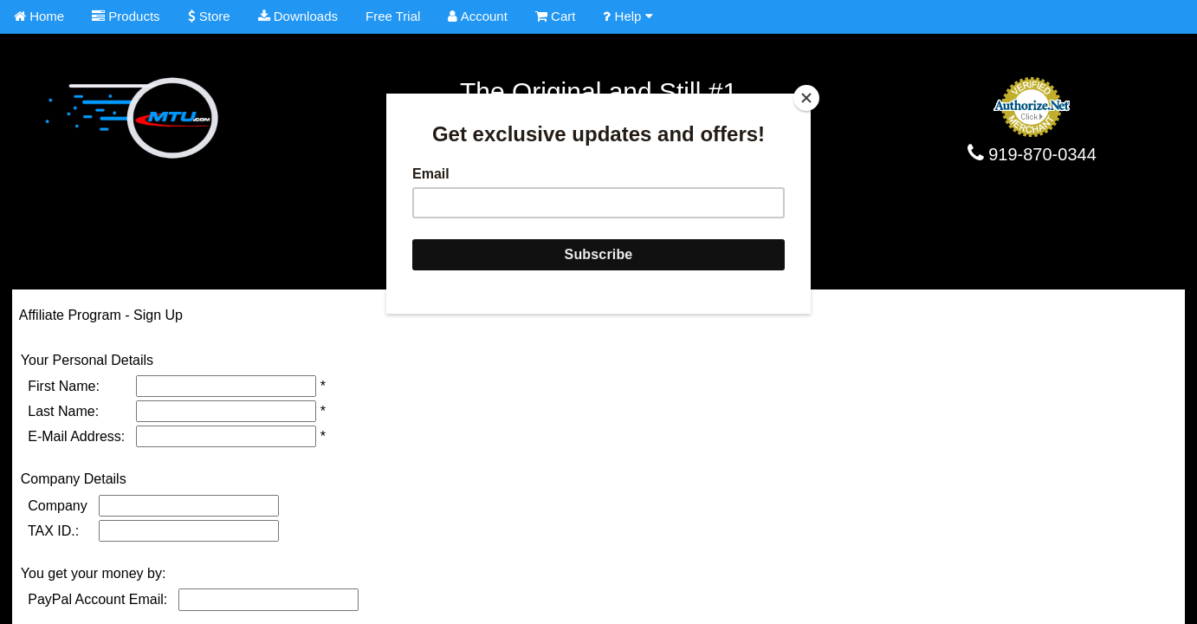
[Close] (806, 98)
